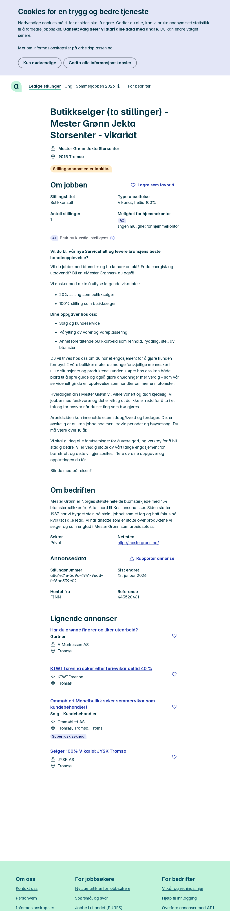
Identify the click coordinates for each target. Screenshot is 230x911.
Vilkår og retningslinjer (182, 888)
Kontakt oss (27, 888)
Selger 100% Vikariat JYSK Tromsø (88, 751)
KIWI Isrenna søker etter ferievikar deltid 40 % (101, 668)
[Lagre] (174, 635)
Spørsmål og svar (91, 898)
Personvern (26, 898)
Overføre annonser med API (188, 907)
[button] (152, 558)
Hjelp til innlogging (179, 898)
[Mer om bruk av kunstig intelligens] (112, 238)
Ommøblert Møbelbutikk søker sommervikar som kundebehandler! (102, 704)
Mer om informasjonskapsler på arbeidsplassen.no (65, 48)
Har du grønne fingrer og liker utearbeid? (94, 630)
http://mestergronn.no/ (138, 542)
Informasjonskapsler (35, 907)
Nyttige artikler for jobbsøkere (102, 888)
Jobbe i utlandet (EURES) (99, 907)
